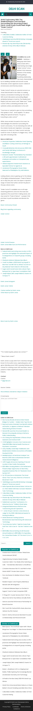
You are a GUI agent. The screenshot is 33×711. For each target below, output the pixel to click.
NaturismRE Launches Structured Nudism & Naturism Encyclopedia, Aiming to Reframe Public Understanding (15, 433)
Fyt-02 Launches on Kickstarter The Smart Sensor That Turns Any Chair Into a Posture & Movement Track (16, 477)
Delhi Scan (16, 9)
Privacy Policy (6, 707)
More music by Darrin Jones (9, 321)
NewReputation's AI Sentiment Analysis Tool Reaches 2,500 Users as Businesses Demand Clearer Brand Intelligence (15, 458)
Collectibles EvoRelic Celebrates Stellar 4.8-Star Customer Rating (17, 693)
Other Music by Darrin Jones (9, 292)
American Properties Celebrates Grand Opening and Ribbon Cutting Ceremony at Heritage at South (17, 144)
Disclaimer (13, 392)
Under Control (5, 214)
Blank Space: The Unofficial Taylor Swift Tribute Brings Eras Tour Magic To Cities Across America (17, 628)
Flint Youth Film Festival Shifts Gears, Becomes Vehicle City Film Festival (16, 609)
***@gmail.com (5, 381)
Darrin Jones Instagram (8, 281)
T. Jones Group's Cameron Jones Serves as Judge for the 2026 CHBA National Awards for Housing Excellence (16, 513)
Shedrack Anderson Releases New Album (14, 260)
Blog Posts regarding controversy (11, 209)
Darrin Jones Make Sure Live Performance (13, 244)
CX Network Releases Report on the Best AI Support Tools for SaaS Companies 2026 (15, 590)
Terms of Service (25, 707)
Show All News (5, 392)
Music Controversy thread (9, 205)
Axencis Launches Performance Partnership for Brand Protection (16, 603)
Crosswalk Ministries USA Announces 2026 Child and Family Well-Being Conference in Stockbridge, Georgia (16, 150)
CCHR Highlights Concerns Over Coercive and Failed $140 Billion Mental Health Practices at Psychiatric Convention (16, 444)
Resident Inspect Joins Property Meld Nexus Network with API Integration (15, 583)
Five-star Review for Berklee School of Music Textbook (15, 576)
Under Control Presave (7, 242)
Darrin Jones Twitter (7, 286)
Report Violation (22, 392)
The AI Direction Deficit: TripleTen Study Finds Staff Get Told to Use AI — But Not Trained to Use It (17, 526)
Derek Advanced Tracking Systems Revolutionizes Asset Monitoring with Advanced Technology (16, 520)
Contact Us (16, 709)
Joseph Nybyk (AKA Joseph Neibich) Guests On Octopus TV (16, 664)
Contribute (16, 707)
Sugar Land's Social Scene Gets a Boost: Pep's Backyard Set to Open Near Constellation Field (16, 657)
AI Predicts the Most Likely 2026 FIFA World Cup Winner (16, 680)
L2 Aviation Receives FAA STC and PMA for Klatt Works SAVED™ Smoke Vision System (16, 570)
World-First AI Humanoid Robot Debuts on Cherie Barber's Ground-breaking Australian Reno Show (17, 686)
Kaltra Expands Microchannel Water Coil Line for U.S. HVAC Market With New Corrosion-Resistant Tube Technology (17, 489)
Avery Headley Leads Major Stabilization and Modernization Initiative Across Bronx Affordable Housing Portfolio (17, 451)
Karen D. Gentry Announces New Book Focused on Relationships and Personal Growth (16, 616)
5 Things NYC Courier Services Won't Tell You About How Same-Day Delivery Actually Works (16, 596)
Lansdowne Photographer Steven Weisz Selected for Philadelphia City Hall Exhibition (15, 634)
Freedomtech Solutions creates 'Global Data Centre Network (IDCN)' (16, 554)
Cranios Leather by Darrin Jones (10, 290)
